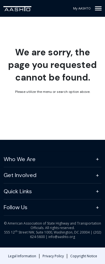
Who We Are (20, 159)
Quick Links (18, 191)
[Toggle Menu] (98, 8)
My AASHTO (82, 8)
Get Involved (20, 175)
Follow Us (15, 207)
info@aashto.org (61, 236)
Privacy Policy (53, 256)
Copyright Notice (83, 256)
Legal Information (22, 256)
